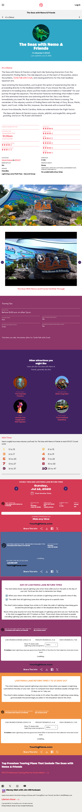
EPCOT (47, 53)
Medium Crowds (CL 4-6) (45, 640)
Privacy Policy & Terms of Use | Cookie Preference (17, 806)
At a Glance (9, 17)
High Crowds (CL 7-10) (68, 640)
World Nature (7, 160)
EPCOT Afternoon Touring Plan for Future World (25, 772)
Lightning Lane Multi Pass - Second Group (18, 174)
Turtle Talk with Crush (22, 78)
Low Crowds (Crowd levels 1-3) (18, 640)
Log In (77, 5)
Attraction (38, 53)
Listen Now (11, 800)
